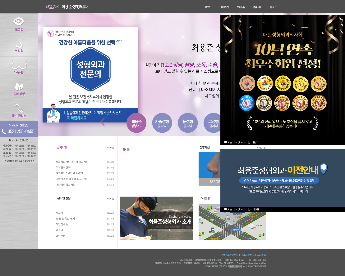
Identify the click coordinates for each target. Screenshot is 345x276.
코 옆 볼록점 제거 (65, 218)
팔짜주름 (61, 235)
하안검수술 (62, 224)
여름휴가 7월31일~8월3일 (70, 173)
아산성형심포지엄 (66, 184)
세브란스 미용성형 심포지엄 (71, 178)
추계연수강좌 (63, 167)
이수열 (59, 230)
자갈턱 (59, 212)
